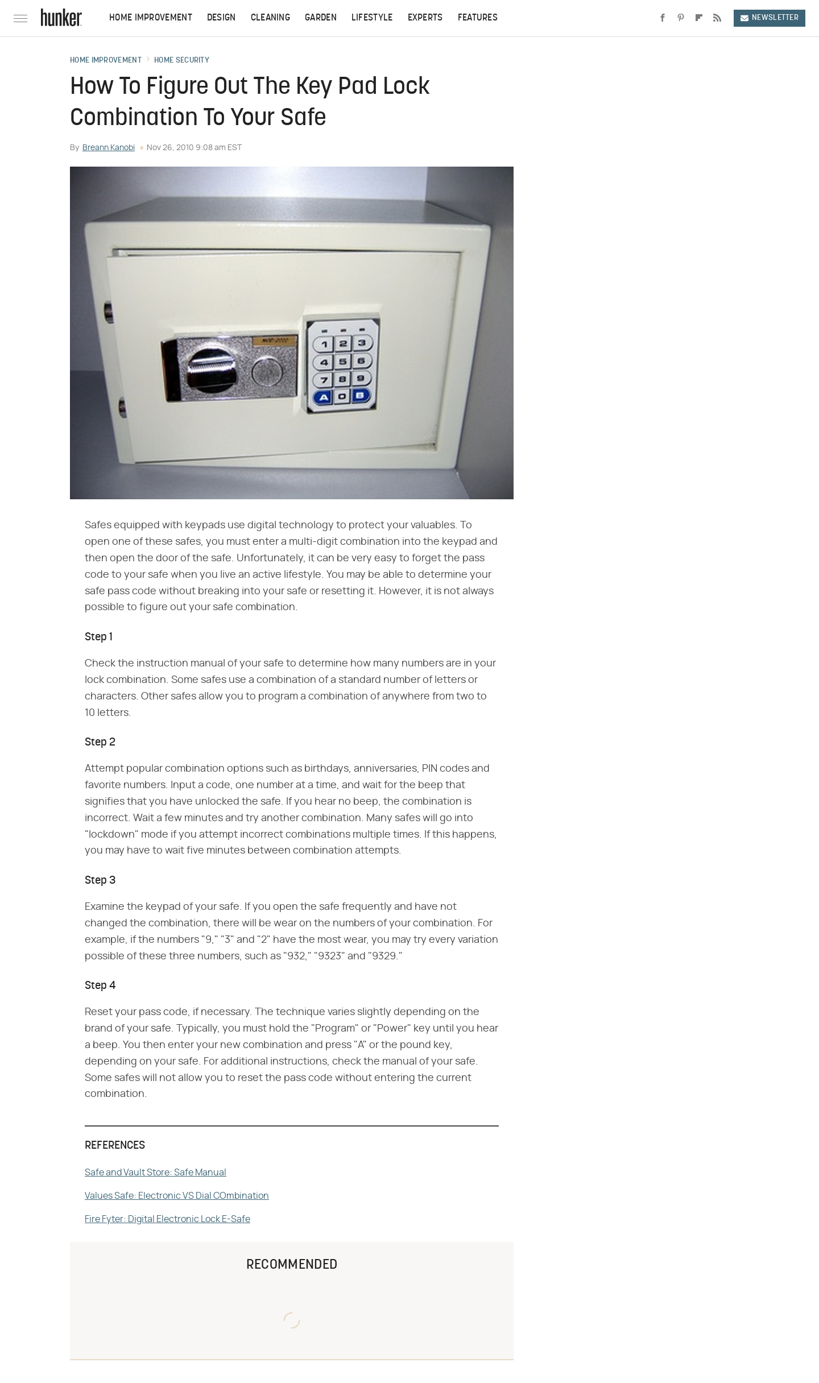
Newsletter (770, 18)
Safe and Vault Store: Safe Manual (155, 1172)
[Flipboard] (699, 18)
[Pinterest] (680, 18)
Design (221, 18)
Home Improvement (150, 18)
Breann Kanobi (108, 148)
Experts (425, 18)
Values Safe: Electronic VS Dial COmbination (177, 1195)
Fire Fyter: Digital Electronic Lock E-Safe (167, 1219)
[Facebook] (662, 18)
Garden (321, 18)
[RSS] (717, 18)
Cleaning (270, 18)
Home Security (181, 61)
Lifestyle (372, 18)
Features (478, 18)
